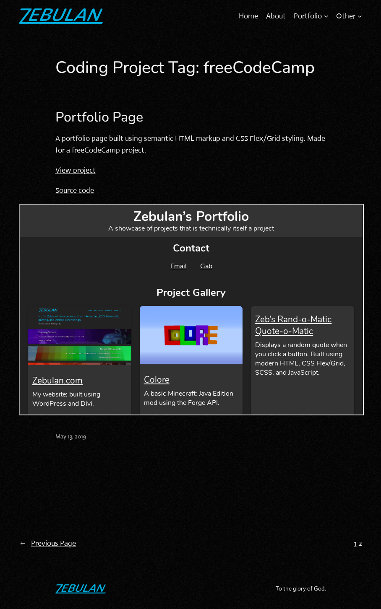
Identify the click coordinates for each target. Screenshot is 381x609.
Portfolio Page (99, 117)
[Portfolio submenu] (326, 16)
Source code (74, 190)
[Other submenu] (360, 16)
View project (75, 170)
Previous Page (47, 543)
